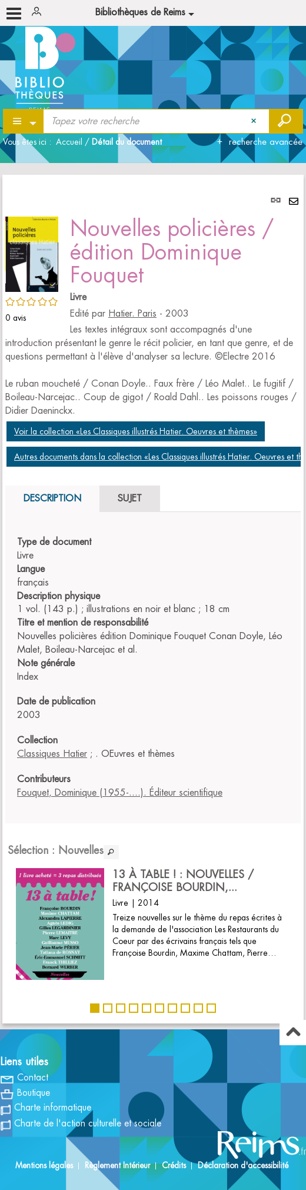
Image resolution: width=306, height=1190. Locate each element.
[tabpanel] (153, 599)
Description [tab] (52, 498)
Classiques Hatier (52, 754)
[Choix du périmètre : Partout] (24, 121)
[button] (31, 252)
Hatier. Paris (132, 313)
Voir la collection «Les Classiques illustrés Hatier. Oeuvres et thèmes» (135, 431)
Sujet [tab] (130, 498)
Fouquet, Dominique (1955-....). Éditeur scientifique (119, 792)
